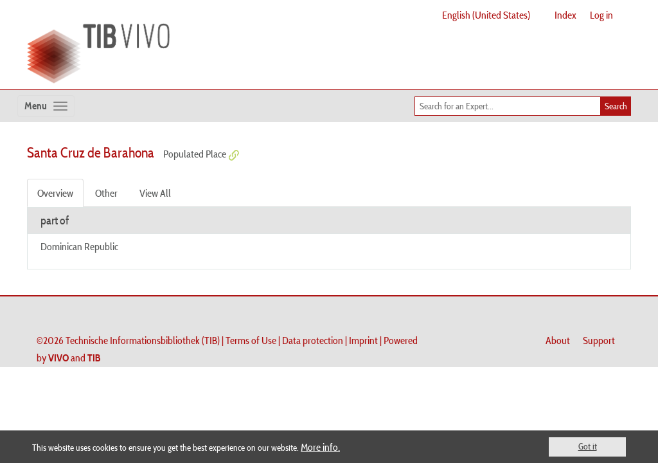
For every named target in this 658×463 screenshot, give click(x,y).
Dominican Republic (79, 246)
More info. (320, 446)
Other (106, 192)
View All (155, 192)
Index (565, 14)
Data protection (312, 340)
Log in (601, 14)
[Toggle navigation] (46, 106)
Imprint (363, 340)
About (558, 340)
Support (599, 340)
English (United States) (486, 14)
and (74, 357)
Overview (55, 192)
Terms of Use (251, 340)
